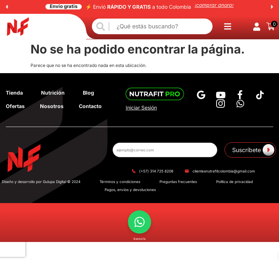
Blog (88, 93)
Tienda (14, 93)
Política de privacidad (234, 181)
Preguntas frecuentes (178, 181)
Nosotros (52, 106)
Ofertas (15, 106)
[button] (7, 7)
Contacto (90, 106)
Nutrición (53, 93)
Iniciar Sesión (141, 107)
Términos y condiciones (120, 181)
